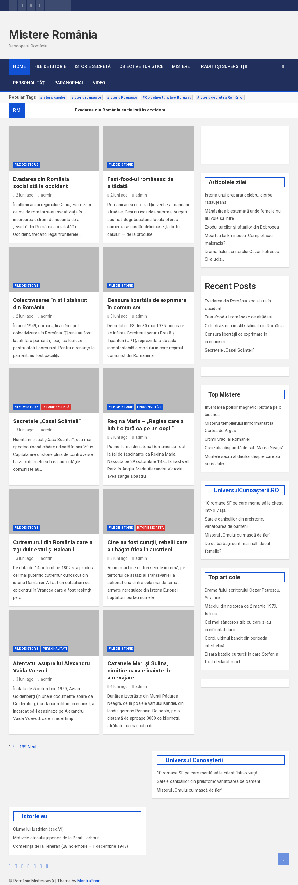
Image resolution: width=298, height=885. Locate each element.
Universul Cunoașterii (194, 760)
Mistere (181, 66)
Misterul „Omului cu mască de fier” (237, 535)
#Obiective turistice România (167, 97)
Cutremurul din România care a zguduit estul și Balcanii (52, 546)
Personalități (29, 82)
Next (32, 746)
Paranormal (69, 82)
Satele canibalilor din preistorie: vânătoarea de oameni (208, 781)
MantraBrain (88, 881)
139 (22, 746)
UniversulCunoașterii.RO (246, 490)
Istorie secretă (93, 66)
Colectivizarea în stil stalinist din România (244, 325)
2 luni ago (23, 195)
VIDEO (99, 82)
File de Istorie (50, 66)
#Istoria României (122, 97)
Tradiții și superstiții (222, 66)
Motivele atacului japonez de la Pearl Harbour (56, 837)
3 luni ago (117, 316)
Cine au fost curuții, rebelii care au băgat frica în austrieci (147, 546)
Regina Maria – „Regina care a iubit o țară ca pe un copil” (145, 425)
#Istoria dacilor (52, 97)
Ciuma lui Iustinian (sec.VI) (38, 829)
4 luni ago (117, 686)
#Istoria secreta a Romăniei (220, 97)
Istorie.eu (34, 816)
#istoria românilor (86, 97)
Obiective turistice (141, 66)
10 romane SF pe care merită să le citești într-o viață (207, 773)
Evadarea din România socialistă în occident (41, 183)
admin (45, 195)
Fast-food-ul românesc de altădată (238, 317)
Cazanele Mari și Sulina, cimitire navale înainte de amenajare (139, 670)
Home (19, 66)
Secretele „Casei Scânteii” (47, 421)
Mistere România (53, 35)
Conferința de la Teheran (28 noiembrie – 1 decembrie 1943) (70, 846)
